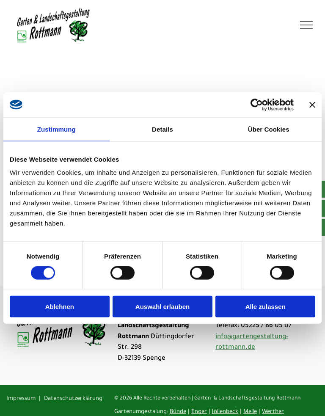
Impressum (21, 399)
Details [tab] (162, 128)
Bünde (178, 412)
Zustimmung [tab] (56, 128)
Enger (199, 412)
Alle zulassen (265, 306)
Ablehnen (59, 306)
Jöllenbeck (225, 412)
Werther (273, 412)
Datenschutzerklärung (73, 399)
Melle (250, 412)
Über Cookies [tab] (268, 128)
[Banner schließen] (312, 104)
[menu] (306, 25)
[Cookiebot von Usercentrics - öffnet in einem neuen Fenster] (257, 104)
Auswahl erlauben (162, 306)
